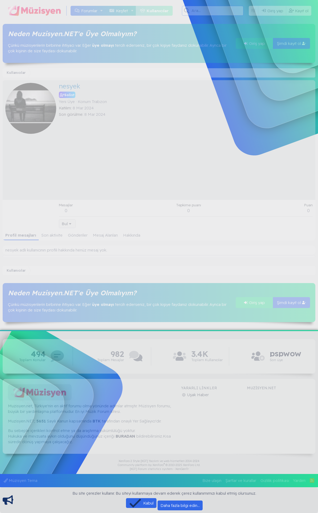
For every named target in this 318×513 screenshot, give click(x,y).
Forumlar (89, 10)
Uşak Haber (197, 394)
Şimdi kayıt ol (291, 43)
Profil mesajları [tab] (20, 235)
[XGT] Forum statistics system (159, 469)
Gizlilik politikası (274, 480)
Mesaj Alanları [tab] (105, 235)
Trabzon (99, 101)
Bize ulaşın (211, 480)
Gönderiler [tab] (78, 235)
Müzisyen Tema (20, 480)
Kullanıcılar (158, 10)
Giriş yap (254, 43)
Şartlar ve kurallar (240, 480)
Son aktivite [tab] (52, 235)
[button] (101, 11)
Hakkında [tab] (131, 235)
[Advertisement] (186, 157)
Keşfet (122, 10)
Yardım (299, 480)
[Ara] (217, 11)
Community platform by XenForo (159, 465)
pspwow (285, 353)
